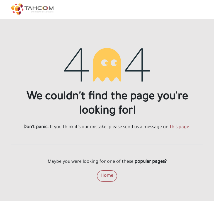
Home (107, 175)
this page (179, 127)
